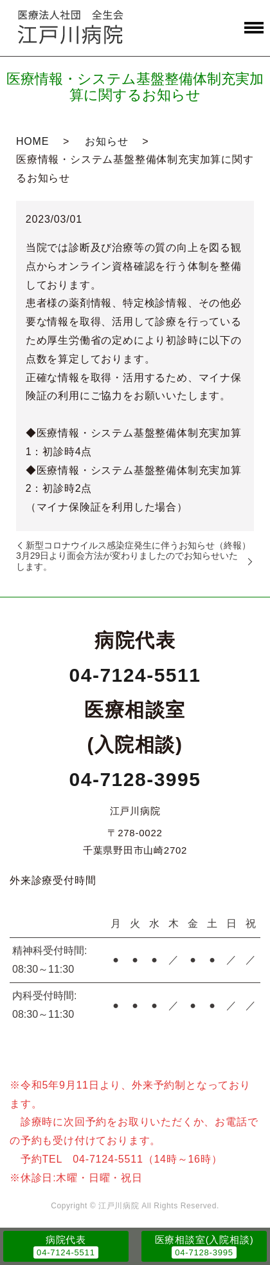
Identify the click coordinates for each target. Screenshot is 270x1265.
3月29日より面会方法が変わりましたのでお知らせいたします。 (127, 560)
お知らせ (106, 141)
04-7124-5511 (135, 675)
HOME (32, 141)
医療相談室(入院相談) (204, 1239)
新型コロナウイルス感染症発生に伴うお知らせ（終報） (138, 545)
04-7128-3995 (135, 779)
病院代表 (66, 1239)
